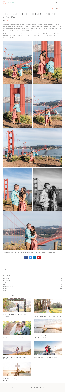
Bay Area (17, 252)
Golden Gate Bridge (25, 252)
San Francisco (41, 252)
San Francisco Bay (50, 252)
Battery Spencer (10, 252)
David (6, 20)
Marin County (33, 252)
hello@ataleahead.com (46, 387)
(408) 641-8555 (34, 387)
